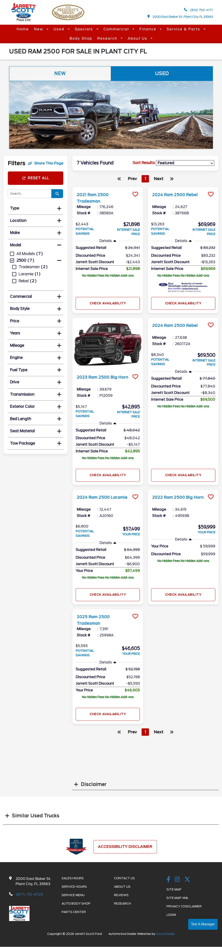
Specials (84, 29)
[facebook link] (168, 879)
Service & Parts (184, 29)
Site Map (173, 889)
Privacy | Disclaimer (184, 906)
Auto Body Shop (76, 903)
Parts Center (74, 912)
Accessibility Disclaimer (125, 847)
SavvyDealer (165, 934)
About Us (138, 38)
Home (23, 29)
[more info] (107, 187)
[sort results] (185, 163)
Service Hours (74, 886)
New (39, 29)
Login (171, 914)
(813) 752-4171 (198, 10)
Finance (148, 29)
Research (108, 38)
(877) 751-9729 (29, 894)
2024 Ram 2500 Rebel (178, 194)
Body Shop (81, 38)
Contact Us (124, 878)
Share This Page (45, 163)
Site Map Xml (177, 898)
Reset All (35, 178)
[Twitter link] (187, 879)
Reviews (121, 895)
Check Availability (108, 303)
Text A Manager (203, 924)
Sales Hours (73, 878)
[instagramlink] (177, 879)
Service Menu (73, 895)
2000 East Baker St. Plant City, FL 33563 (180, 16)
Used (60, 29)
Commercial (116, 29)
